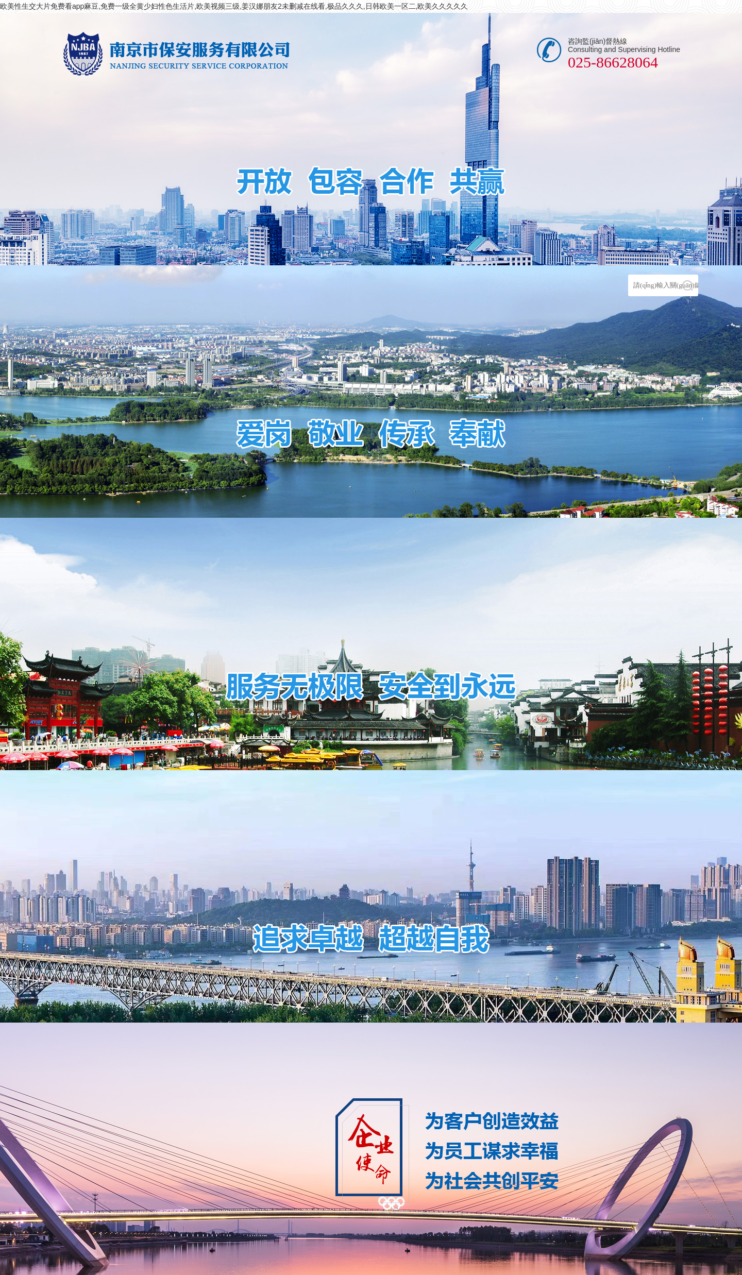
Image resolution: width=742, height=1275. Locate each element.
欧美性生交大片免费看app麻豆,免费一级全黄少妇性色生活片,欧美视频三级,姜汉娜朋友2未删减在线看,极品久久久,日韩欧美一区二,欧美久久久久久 (234, 6)
